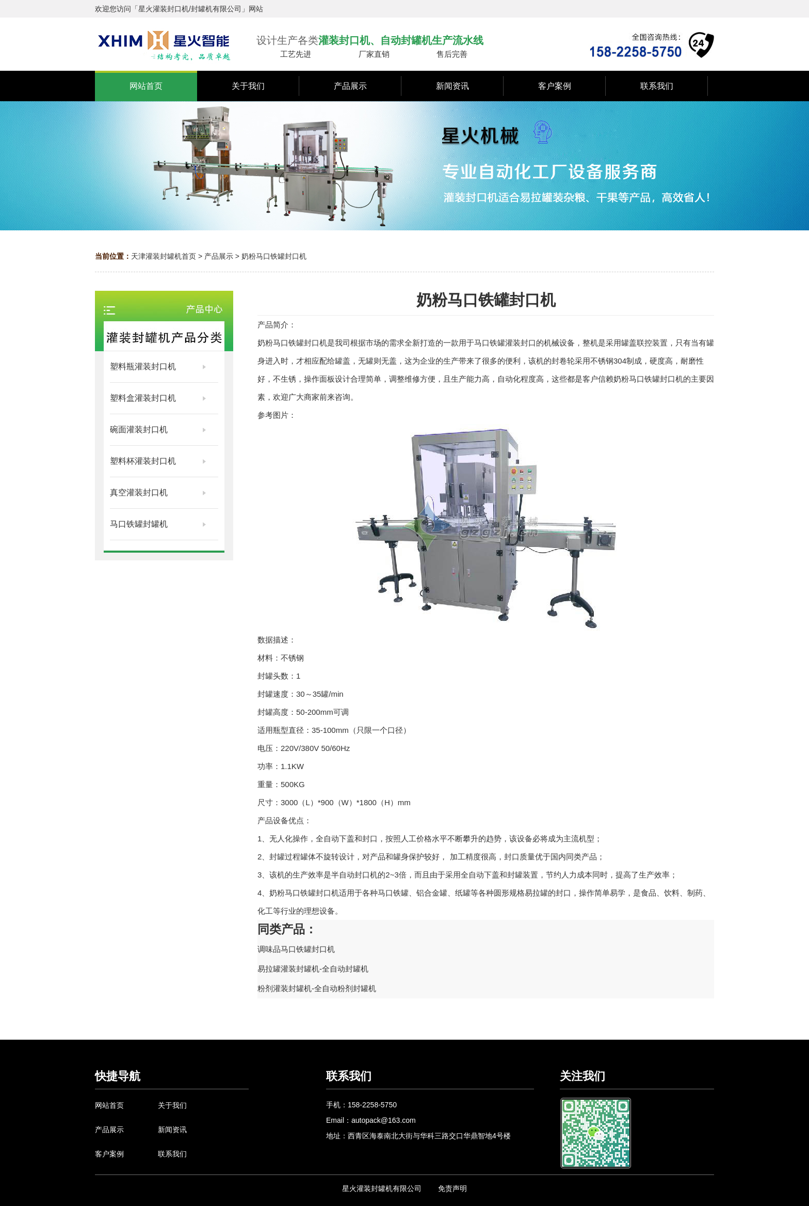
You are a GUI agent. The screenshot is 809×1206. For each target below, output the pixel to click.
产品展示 (218, 256)
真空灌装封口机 (139, 492)
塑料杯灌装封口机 (143, 461)
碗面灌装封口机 (139, 429)
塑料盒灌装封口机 (143, 398)
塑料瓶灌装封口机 (143, 366)
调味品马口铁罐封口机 (296, 949)
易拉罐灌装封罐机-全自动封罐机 (312, 968)
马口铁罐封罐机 (139, 524)
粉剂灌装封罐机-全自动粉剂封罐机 (316, 988)
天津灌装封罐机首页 (163, 256)
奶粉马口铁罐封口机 (273, 256)
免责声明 (452, 1188)
